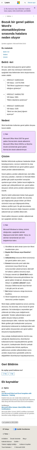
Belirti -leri (6, 52)
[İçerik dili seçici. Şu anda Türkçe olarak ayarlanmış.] (6, 429)
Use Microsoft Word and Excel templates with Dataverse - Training (16, 394)
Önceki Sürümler (15, 438)
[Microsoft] (18, 2)
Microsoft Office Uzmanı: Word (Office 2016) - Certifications (16, 408)
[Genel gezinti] (2, 2)
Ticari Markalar (6, 447)
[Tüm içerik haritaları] (3, 16)
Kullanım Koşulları (25, 444)
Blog (24, 438)
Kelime (9, 16)
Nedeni (5, 54)
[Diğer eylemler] (33, 16)
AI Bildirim (5, 438)
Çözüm (5, 57)
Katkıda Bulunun (7, 441)
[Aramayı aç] (25, 2)
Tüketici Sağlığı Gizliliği (9, 444)
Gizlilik (16, 441)
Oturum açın (31, 2)
